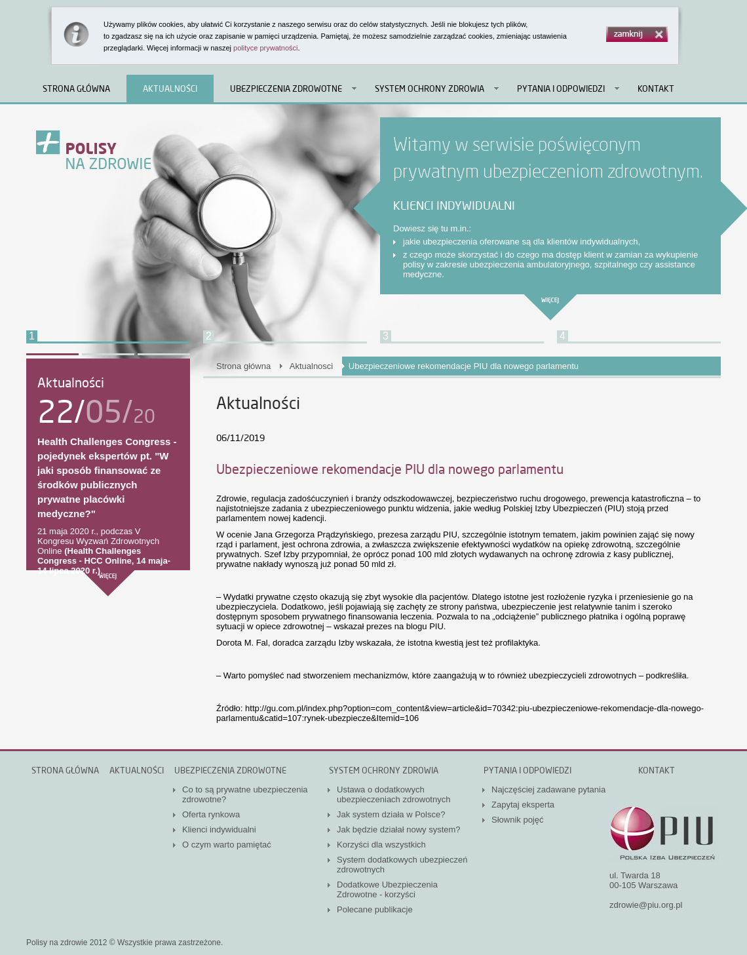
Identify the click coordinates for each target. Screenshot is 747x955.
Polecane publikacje (375, 909)
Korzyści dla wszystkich (381, 844)
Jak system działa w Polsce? (391, 814)
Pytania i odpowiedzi (561, 88)
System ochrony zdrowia (429, 88)
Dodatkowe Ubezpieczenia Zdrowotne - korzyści (387, 889)
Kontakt (656, 88)
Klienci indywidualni (219, 829)
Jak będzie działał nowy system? (399, 829)
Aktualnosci (311, 366)
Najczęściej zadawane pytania (548, 789)
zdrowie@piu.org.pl (645, 905)
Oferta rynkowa (211, 814)
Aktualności (170, 88)
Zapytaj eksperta (522, 804)
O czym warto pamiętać (226, 844)
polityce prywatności (265, 48)
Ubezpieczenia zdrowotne (286, 88)
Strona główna (76, 88)
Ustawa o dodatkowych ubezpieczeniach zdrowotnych (393, 794)
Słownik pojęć (517, 820)
